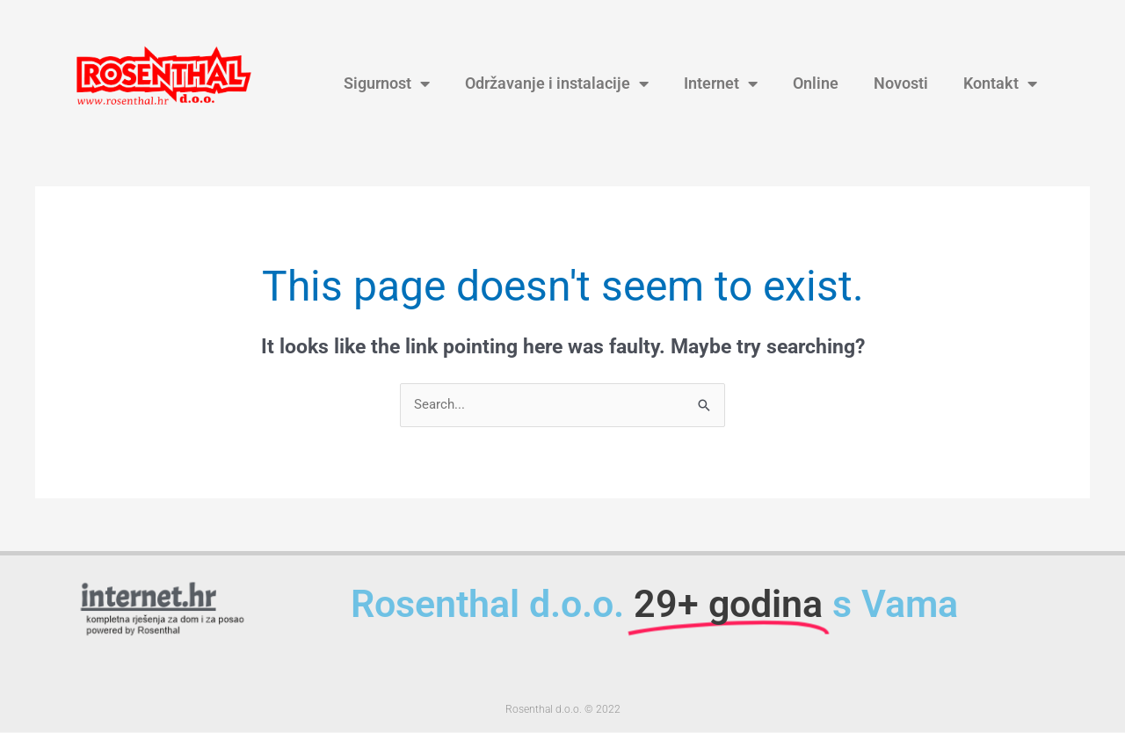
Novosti (901, 83)
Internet (721, 83)
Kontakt (1000, 83)
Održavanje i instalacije (557, 83)
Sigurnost (387, 83)
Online (815, 83)
